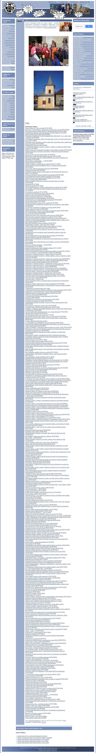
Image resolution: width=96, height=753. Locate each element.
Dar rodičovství (29, 246)
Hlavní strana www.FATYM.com (7, 26)
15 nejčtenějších (6, 69)
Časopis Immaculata (78, 58)
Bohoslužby (5, 31)
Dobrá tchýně (29, 162)
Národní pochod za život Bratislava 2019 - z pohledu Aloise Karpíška (45, 165)
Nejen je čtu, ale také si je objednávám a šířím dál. (80, 120)
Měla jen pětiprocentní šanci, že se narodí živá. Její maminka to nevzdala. (47, 349)
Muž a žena (28, 543)
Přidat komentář (37, 722)
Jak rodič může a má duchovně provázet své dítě (40, 374)
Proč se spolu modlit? (31, 494)
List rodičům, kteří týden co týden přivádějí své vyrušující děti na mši (45, 189)
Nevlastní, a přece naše (32, 372)
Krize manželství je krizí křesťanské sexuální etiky (40, 582)
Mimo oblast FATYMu (8, 58)
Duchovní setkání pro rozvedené (35, 341)
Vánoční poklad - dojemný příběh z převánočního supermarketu (44, 596)
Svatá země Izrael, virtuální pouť (82, 53)
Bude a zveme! (6, 29)
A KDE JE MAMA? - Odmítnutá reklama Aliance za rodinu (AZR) (44, 327)
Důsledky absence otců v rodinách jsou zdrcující (39, 481)
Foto (3, 42)
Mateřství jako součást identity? (34, 511)
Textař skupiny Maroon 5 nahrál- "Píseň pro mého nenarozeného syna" (46, 302)
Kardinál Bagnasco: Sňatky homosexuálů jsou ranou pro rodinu (44, 515)
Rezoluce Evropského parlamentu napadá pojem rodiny (41, 581)
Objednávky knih (7, 87)
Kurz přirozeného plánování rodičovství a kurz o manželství (43, 571)
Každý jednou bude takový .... (34, 512)
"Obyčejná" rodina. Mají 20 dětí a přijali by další (39, 473)
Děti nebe (28, 184)
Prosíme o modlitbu (31, 593)
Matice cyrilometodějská (80, 56)
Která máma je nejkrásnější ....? (34, 161)
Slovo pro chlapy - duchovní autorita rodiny (38, 271)
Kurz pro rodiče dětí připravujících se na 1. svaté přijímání (42, 312)
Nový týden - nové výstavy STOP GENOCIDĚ (39, 646)
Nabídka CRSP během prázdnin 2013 (36, 519)
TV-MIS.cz (74, 2)
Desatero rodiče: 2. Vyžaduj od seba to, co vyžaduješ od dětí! (43, 419)
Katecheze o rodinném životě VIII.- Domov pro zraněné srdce (43, 259)
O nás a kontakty (7, 63)
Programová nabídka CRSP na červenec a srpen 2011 (41, 640)
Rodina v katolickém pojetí (33, 388)
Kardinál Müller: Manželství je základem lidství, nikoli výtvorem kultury (46, 354)
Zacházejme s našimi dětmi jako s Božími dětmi (39, 291)
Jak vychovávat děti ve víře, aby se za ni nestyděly (40, 235)
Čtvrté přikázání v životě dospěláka (35, 198)
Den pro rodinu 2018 (31, 214)
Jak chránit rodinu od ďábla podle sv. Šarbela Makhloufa (42, 131)
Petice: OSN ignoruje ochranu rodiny (36, 444)
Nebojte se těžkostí (31, 634)
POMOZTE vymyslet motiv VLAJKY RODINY (38, 178)
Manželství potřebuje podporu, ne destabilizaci (39, 562)
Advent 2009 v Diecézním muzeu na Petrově (38, 699)
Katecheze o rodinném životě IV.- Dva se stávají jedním (42, 268)
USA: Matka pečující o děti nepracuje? (37, 576)
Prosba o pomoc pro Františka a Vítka (36, 613)
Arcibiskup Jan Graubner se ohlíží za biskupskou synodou (42, 368)
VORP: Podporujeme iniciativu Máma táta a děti (39, 226)
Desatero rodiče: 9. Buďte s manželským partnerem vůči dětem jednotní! (47, 400)
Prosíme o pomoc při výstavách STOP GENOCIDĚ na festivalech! (45, 671)
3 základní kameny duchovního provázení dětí (39, 293)
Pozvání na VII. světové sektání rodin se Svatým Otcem (42, 587)
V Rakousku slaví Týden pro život (35, 685)
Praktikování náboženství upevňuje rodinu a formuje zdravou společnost (46, 506)
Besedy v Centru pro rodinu (33, 705)
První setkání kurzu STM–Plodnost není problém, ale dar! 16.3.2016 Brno (47, 242)
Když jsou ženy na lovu (32, 277)
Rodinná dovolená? (31, 708)
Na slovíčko (28, 592)
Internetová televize (78, 49)
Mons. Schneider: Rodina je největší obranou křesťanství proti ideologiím (47, 280)
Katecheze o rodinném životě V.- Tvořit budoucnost (40, 265)
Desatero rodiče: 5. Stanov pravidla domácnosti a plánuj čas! (43, 414)
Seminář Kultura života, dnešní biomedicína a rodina (41, 623)
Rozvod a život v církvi (32, 716)
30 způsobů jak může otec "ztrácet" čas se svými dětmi (41, 316)
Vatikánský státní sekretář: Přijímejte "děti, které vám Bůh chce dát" (45, 433)
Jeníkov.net (76, 66)
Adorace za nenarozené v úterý (34, 677)
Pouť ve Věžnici (30, 676)
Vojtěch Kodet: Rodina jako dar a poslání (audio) (39, 383)
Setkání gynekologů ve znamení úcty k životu (38, 624)
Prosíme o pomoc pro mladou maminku (37, 657)
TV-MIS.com (63, 2)
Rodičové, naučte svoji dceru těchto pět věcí (38, 365)
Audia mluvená (6, 114)
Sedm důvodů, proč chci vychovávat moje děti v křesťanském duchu (45, 397)
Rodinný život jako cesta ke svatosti (36, 531)
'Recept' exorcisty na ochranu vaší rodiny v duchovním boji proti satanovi (47, 151)
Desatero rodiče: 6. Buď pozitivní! (35, 413)
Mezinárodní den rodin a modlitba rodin (37, 690)
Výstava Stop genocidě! (32, 693)
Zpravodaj (5, 38)
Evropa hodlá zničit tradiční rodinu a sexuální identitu (41, 612)
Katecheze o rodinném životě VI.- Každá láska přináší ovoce (43, 263)
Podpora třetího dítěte (31, 366)
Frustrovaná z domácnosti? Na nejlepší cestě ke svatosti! (42, 361)
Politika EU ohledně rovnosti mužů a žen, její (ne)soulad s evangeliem (46, 654)
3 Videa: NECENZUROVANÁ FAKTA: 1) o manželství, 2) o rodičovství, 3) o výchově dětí (40, 321)
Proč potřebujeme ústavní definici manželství (38, 176)
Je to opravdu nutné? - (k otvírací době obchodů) (39, 649)
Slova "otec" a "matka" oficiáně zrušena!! (37, 648)
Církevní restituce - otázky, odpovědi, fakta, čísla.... (83, 74)
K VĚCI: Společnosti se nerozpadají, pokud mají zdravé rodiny (43, 517)
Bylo (3, 40)
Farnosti (4, 33)
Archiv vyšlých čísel (7, 143)
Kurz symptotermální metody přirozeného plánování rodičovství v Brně (46, 615)
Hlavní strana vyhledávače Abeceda (8, 129)
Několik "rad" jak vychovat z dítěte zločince (38, 537)
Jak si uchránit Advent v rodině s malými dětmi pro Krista (42, 187)
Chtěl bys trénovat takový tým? (34, 196)
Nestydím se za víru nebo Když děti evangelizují (39, 200)
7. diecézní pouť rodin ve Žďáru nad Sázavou (38, 674)
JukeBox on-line (77, 60)
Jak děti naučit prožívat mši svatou (35, 315)
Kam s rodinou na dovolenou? (34, 698)
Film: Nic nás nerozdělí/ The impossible (37, 525)
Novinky (4, 100)
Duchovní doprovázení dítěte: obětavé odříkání (39, 248)
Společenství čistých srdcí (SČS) (82, 40)
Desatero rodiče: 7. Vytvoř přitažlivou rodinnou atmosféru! (42, 407)
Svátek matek (29, 455)
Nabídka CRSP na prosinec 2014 (35, 358)
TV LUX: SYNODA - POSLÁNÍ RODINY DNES (39, 252)
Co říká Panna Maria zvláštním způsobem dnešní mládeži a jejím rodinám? (47, 609)
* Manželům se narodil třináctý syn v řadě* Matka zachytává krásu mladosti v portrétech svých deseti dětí (44, 289)
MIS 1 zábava (5, 103)
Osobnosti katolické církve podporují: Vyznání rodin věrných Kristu (45, 229)
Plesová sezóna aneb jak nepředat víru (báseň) (39, 217)
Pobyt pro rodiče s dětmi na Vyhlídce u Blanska (39, 570)
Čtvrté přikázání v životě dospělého (35, 357)
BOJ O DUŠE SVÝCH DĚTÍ (33, 134)
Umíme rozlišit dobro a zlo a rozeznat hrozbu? (39, 618)
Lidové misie (5, 47)
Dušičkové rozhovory (31, 363)
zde (13, 153)
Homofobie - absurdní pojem (33, 463)
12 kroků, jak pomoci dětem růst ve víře (37, 228)
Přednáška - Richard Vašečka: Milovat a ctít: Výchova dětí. (42, 360)
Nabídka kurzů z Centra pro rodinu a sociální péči (40, 688)
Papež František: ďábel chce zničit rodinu (37, 442)
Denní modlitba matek (31, 179)
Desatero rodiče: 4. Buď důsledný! (35, 416)
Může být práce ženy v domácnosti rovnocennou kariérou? (42, 405)
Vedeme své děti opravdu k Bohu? (35, 487)
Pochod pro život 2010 (32, 696)
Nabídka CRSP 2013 (31, 522)
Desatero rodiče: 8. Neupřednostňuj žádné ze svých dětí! (42, 403)
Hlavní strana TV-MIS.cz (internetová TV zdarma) (7, 97)
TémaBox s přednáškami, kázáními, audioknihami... (83, 63)
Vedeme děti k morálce (32, 313)
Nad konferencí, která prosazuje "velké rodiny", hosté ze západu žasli (46, 385)
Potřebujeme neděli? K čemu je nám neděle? (38, 578)
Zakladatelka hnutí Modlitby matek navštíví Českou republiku (43, 545)
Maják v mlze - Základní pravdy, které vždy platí (39, 601)
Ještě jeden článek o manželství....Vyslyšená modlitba (41, 557)
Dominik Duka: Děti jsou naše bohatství (37, 547)
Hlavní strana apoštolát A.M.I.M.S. (7, 80)
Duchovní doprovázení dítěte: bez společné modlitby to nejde (43, 251)
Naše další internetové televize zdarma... (7, 118)
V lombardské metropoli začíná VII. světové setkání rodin (42, 567)
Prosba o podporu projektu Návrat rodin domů (39, 164)
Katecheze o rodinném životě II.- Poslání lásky (39, 273)
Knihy (4, 54)
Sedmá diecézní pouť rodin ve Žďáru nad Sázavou (40, 665)
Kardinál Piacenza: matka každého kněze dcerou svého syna (43, 529)
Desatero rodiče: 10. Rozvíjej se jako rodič (38, 391)
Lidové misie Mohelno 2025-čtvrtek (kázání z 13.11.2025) (33, 742)
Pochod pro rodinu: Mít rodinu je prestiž (37, 266)
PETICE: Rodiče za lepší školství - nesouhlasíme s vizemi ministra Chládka (47, 285)
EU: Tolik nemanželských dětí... (34, 568)
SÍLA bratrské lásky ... (31, 489)
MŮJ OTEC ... (29, 438)
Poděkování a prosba (31, 638)
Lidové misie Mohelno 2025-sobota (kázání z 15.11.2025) (33, 739)
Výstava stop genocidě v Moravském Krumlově (39, 684)
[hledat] (79, 26)
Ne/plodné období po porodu (33, 603)
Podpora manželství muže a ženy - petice (37, 203)
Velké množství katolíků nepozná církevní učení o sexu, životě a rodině (46, 421)
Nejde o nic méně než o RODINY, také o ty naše (39, 514)
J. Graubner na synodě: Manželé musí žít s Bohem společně (43, 379)
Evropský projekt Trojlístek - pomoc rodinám (38, 534)
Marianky (4, 52)
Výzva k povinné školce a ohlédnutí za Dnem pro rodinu (42, 218)
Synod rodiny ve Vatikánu (32, 389)
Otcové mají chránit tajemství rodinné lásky (38, 393)
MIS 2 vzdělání (6, 105)
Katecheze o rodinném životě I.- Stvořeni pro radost (40, 274)
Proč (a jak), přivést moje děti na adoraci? (37, 168)
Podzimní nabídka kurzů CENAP (35, 500)
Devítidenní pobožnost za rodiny (35, 301)
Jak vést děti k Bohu (31, 201)
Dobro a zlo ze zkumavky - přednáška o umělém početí (41, 643)
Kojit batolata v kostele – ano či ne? (36, 224)
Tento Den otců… (30, 279)
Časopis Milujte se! (78, 37)
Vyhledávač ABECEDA (79, 76)
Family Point (29, 715)
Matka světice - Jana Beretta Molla (35, 542)
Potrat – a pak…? (30, 631)
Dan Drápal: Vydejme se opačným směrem (38, 436)
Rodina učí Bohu (30, 186)
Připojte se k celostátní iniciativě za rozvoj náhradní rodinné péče (44, 635)
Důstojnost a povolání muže (33, 483)
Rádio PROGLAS (78, 46)
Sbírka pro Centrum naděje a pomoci (36, 598)
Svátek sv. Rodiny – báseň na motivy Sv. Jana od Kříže (42, 533)
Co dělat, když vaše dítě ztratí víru (35, 193)
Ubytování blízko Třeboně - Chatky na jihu (37, 550)
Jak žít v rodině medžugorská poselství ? (37, 509)
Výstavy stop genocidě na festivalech (36, 668)
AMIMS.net (52, 2)
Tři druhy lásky (29, 498)
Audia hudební (6, 112)
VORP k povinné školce (32, 249)
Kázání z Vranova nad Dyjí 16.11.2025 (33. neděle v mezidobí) (34, 737)
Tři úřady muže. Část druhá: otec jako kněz (38, 299)
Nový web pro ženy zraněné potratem (36, 663)
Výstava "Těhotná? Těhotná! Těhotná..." (37, 606)
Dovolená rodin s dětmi (32, 431)
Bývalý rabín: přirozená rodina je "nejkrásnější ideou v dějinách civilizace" (47, 346)
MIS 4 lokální (5, 109)
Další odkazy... (77, 79)
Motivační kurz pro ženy (32, 559)
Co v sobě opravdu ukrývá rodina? (35, 212)
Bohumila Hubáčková (34, 720)
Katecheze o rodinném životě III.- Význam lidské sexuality (42, 270)
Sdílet (27, 123)
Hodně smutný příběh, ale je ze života (36, 589)
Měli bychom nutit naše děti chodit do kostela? (39, 156)
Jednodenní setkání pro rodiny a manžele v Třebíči (40, 604)
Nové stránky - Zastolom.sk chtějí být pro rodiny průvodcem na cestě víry (47, 464)
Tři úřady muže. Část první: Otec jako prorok (38, 307)
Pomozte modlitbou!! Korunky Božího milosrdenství (40, 175)
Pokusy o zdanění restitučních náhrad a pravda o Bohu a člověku (44, 181)
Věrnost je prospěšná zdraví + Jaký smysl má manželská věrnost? (45, 651)
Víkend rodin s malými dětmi (34, 642)
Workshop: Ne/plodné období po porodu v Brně (39, 599)
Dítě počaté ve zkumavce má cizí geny (36, 305)
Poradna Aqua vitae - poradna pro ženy (37, 704)
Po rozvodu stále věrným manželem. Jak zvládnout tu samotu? (44, 380)
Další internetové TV (78, 51)
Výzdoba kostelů (6, 61)
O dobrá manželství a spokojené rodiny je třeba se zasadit (42, 679)
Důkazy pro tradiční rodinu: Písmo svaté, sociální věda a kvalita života (46, 318)
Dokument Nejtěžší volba (32, 670)
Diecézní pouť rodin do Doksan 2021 (36, 154)
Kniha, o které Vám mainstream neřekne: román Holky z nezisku (44, 150)
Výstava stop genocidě (32, 687)
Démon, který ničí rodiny (32, 209)
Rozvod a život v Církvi (32, 340)
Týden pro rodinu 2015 (32, 294)
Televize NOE (77, 44)
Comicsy (4, 85)
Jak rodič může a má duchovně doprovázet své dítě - (41, 276)
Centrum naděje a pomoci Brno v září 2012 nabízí (40, 548)
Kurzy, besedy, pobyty (31, 718)
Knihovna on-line (7, 83)
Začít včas (28, 298)
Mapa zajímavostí (7, 49)
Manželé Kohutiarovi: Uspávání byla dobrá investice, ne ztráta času (45, 332)
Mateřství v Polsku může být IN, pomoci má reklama (40, 284)
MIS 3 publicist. (6, 107)
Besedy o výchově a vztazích (34, 713)
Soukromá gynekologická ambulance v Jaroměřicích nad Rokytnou (45, 701)
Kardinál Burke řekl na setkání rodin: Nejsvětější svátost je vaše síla (45, 232)
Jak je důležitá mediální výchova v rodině (37, 352)
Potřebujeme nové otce (32, 145)
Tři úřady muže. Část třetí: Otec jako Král (37, 296)
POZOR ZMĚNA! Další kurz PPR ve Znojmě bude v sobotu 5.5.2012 (45, 573)
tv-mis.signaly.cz (8, 155)
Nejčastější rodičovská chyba (34, 430)
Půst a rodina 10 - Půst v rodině (34, 128)
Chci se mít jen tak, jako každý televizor (37, 369)
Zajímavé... (5, 56)
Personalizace (6, 67)
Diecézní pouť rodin (31, 170)
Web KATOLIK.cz (78, 42)
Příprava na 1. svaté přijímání (34, 632)
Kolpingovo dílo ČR (78, 70)
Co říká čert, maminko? (32, 192)
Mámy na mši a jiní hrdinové (33, 195)
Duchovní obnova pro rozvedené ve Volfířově (38, 520)
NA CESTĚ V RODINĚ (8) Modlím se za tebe (39, 207)
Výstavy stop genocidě (32, 682)
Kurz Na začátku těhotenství (33, 621)
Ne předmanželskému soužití (34, 579)
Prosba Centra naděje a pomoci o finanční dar (39, 492)
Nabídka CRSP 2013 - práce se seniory (37, 505)
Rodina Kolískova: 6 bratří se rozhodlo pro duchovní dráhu (42, 210)
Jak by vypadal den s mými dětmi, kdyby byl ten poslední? (42, 382)
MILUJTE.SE (85, 2)
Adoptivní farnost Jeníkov (80, 68)
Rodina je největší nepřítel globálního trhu (38, 262)
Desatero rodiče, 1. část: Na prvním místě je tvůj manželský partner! (45, 427)
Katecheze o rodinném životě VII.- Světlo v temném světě (42, 260)
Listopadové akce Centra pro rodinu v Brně (38, 607)
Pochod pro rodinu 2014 (32, 411)
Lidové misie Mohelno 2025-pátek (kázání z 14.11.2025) (32, 741)
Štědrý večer (29, 595)
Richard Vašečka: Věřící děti (33, 237)
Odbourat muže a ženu (32, 371)
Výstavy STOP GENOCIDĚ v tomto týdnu (37, 660)
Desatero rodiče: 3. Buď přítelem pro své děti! (38, 417)
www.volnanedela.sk (50, 27)
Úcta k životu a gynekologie (33, 620)
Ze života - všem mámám (32, 659)
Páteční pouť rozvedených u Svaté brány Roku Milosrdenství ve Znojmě (46, 238)
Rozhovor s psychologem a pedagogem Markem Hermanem (43, 130)
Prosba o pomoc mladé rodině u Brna (36, 691)
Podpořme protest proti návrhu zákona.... (37, 694)
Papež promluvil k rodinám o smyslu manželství (39, 561)
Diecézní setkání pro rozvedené (34, 645)
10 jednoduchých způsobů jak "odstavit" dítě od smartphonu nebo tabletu (47, 204)
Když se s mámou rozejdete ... (34, 245)
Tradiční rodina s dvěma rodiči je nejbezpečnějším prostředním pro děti (46, 445)
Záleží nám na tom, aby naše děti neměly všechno (40, 215)
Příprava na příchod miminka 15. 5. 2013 (37, 523)
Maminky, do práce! (31, 590)
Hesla (3, 45)
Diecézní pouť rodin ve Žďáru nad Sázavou (38, 707)
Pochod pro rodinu (30, 680)
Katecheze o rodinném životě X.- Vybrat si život (39, 254)
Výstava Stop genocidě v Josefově (35, 666)
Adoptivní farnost (7, 36)
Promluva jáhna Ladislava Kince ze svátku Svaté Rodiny (42, 343)
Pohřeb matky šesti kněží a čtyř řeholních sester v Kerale (42, 629)
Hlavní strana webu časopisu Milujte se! (7, 141)
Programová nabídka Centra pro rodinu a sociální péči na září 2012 (45, 551)
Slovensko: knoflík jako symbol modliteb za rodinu (40, 536)
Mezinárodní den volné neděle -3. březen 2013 (39, 526)
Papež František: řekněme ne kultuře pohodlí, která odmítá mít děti (45, 439)
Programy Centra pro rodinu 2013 (35, 528)
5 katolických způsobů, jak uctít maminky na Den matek (41, 133)
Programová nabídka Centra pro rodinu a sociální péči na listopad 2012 (46, 539)
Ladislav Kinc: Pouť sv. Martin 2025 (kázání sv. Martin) (32, 736)
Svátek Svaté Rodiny (31, 491)
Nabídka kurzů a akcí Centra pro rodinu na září (39, 662)
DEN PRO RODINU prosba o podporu (36, 223)
